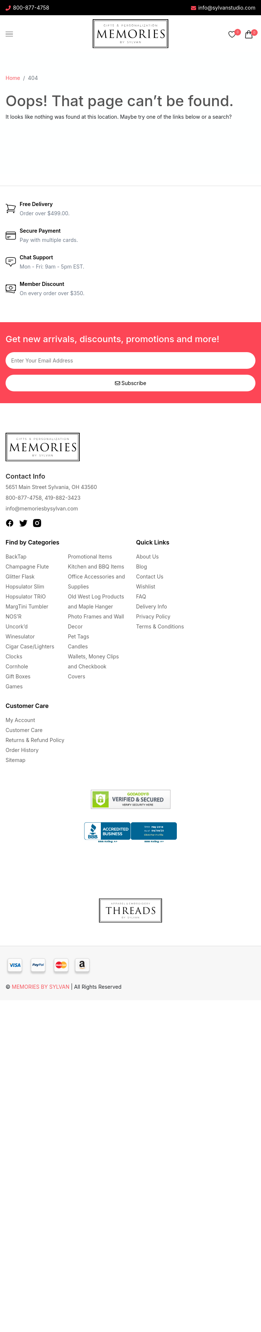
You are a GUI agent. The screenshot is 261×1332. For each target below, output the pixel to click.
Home (13, 78)
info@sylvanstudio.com (223, 7)
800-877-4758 (27, 7)
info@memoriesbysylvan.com (42, 508)
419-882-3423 (62, 498)
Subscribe (130, 383)
